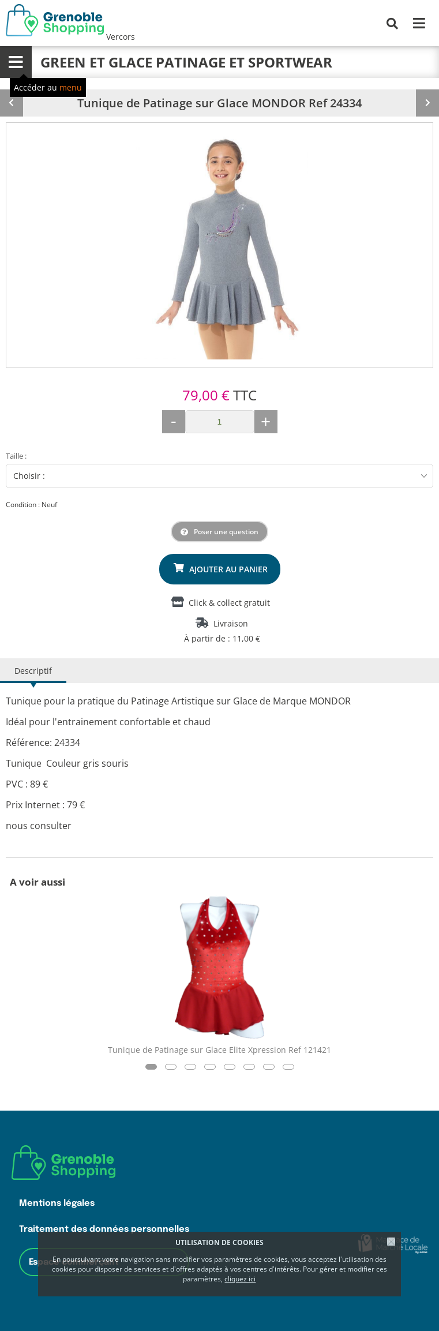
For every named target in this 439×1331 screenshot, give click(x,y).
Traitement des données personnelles (104, 1229)
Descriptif (33, 670)
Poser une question (226, 532)
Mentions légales (57, 1203)
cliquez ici (240, 1279)
